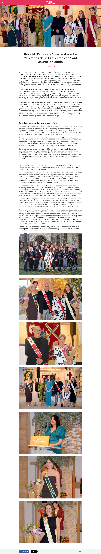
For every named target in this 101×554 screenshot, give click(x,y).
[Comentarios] (80, 552)
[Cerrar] (2, 2)
